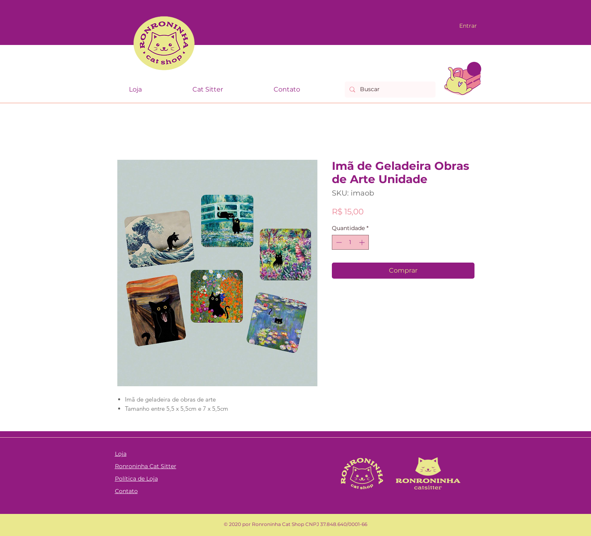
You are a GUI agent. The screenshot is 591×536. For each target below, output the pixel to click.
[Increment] (363, 242)
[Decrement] (338, 242)
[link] (474, 69)
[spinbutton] (350, 242)
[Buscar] (389, 90)
